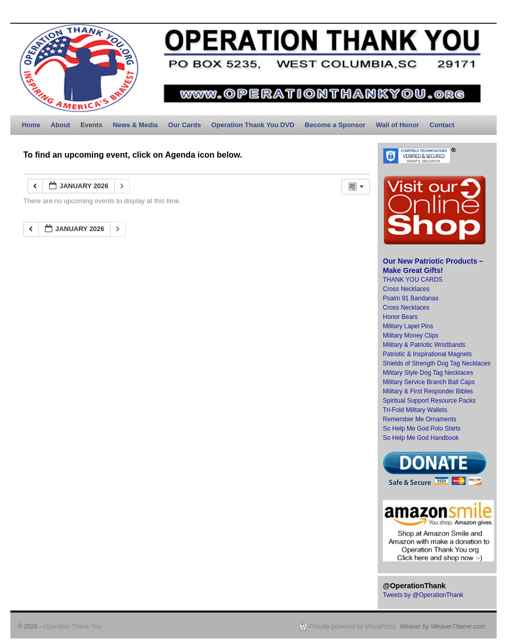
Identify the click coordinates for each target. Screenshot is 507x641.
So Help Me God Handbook (421, 437)
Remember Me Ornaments (419, 419)
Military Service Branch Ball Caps (428, 382)
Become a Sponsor (335, 125)
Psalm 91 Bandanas (410, 298)
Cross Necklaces (406, 289)
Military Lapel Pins (408, 326)
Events (91, 125)
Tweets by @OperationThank (423, 595)
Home (31, 125)
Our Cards (184, 125)
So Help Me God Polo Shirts (421, 428)
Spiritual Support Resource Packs (429, 400)
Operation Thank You (72, 626)
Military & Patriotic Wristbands (424, 344)
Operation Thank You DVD (252, 125)
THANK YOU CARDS (412, 279)
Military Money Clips (410, 335)
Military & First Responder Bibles (428, 391)
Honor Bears (400, 316)
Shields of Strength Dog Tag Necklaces (436, 363)
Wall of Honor (397, 125)
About (60, 125)
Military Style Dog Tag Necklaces (428, 372)
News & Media (135, 125)
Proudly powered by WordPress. (353, 626)
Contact (441, 125)
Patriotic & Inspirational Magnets (427, 354)
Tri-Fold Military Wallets (415, 410)
